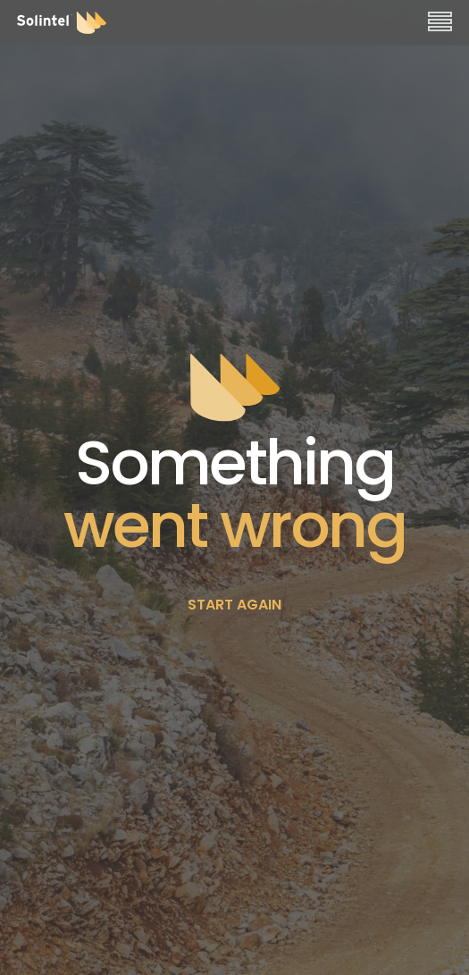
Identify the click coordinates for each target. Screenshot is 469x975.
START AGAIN (234, 604)
